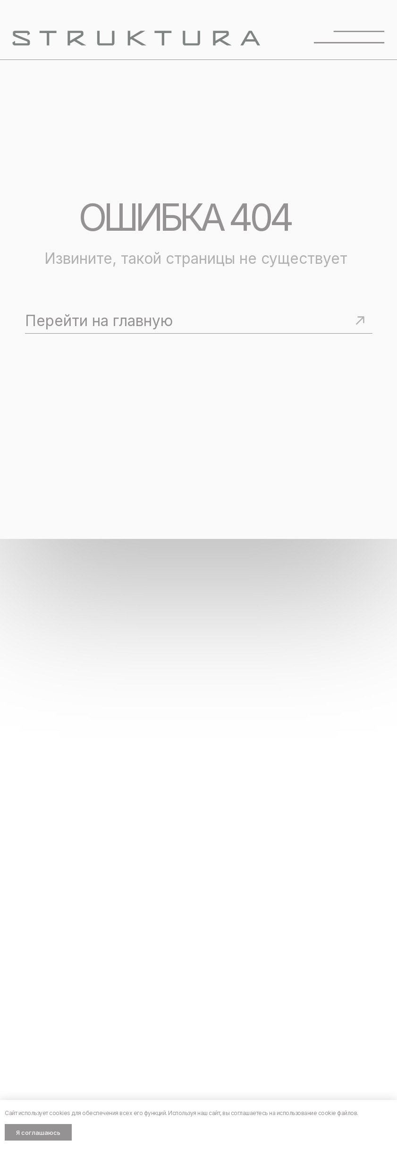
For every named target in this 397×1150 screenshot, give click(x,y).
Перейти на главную (99, 320)
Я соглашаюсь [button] (38, 1132)
